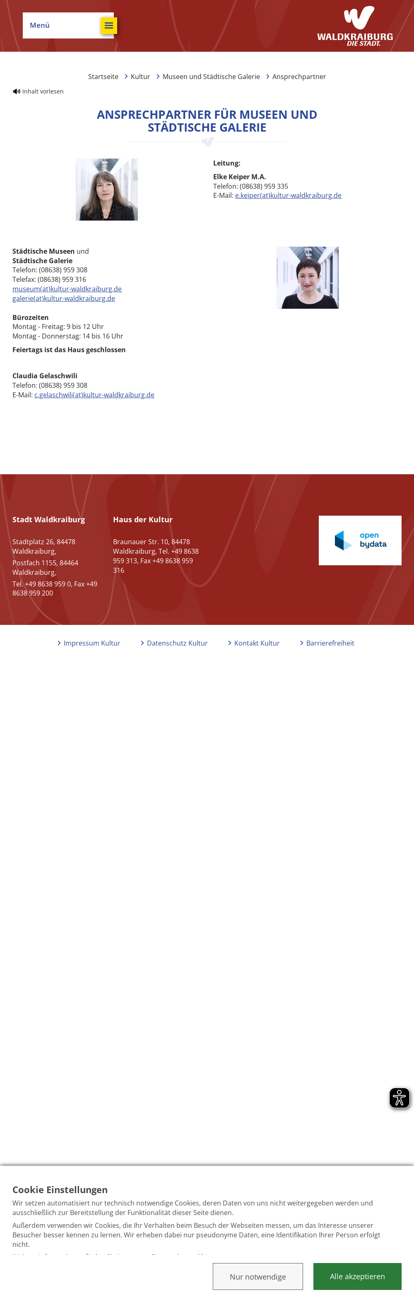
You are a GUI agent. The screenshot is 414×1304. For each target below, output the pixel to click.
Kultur (140, 76)
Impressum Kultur (92, 643)
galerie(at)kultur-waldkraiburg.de (63, 298)
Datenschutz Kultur (177, 643)
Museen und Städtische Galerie (211, 76)
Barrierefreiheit (330, 643)
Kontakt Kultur (257, 643)
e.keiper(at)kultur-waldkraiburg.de (288, 195)
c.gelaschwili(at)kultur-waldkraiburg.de (94, 394)
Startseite (103, 76)
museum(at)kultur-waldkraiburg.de (67, 288)
